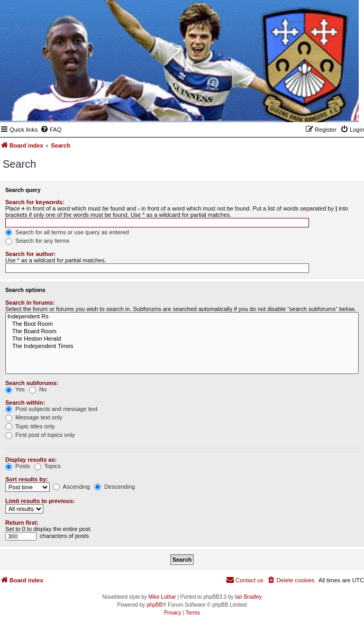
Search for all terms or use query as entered (67, 232)
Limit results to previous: (40, 501)
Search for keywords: (35, 202)
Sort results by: (26, 479)
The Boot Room (182, 324)
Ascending (71, 486)
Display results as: (31, 459)
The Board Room (182, 331)
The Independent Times (182, 346)
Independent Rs (182, 317)
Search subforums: (31, 383)
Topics (47, 466)
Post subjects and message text (51, 409)
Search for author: (30, 254)
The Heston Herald (182, 339)
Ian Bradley (248, 597)
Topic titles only (29, 426)
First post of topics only (40, 435)
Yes (15, 389)
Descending (114, 486)
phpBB (154, 605)
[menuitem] (50, 129)
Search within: (25, 402)
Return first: (22, 522)
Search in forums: (30, 302)
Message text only (33, 417)
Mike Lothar (162, 597)
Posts (17, 466)
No (38, 389)
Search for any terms (37, 240)
